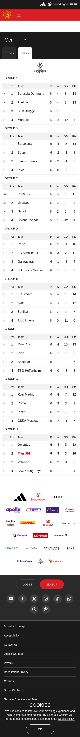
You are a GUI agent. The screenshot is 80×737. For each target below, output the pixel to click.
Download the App (15, 626)
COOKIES (39, 705)
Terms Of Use (12, 690)
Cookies (9, 681)
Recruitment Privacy (16, 672)
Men (9, 39)
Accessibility (11, 635)
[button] (18, 15)
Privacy (8, 662)
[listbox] (17, 40)
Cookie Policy (66, 718)
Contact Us (10, 644)
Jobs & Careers (13, 653)
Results (9, 53)
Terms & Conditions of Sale (20, 699)
